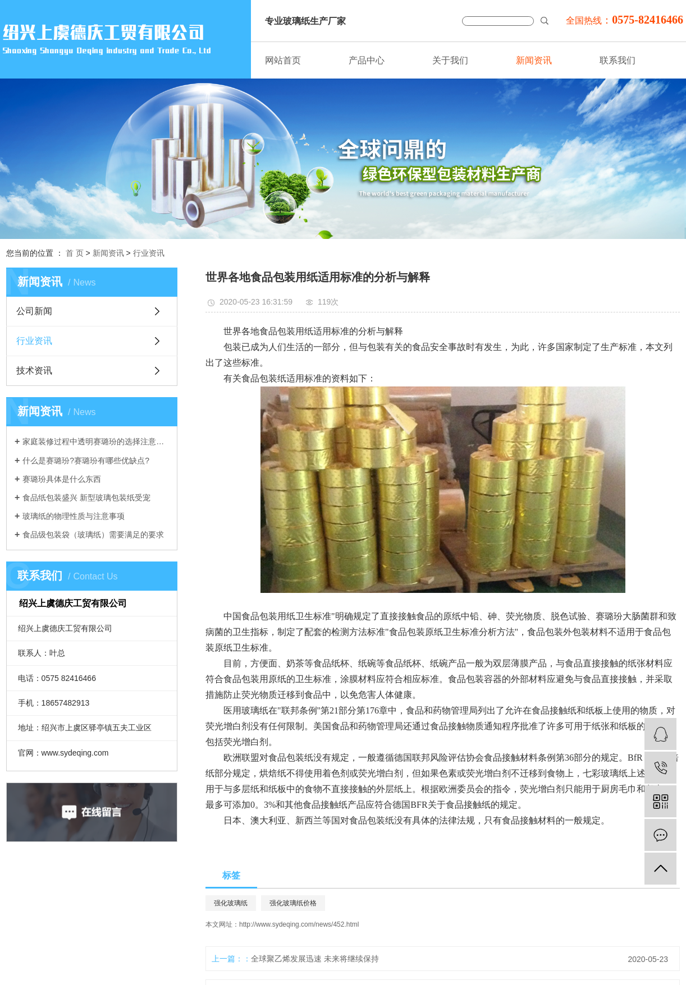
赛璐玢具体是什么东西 (61, 479)
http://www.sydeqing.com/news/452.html (299, 924)
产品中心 (367, 60)
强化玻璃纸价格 (293, 903)
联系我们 (617, 60)
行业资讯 (148, 252)
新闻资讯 (534, 60)
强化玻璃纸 (231, 903)
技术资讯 (34, 370)
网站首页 (283, 60)
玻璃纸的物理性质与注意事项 (73, 516)
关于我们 (450, 60)
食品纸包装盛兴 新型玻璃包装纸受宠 (86, 497)
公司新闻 (34, 311)
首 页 (75, 252)
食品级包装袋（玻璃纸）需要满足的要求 (93, 534)
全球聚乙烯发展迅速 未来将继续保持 (315, 958)
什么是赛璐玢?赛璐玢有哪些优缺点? (85, 460)
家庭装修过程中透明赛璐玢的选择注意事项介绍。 (95, 441)
